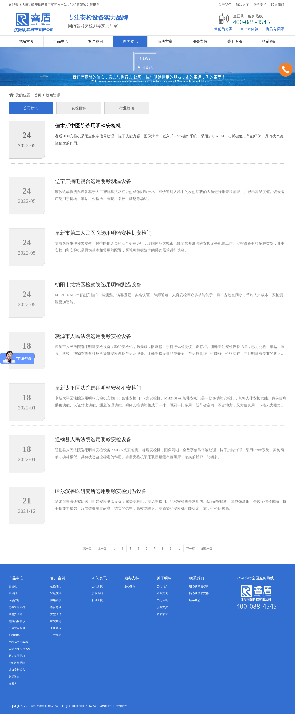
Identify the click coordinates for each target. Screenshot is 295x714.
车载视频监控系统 (20, 649)
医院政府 (55, 621)
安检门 (13, 593)
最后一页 (206, 553)
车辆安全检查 (17, 628)
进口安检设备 (17, 669)
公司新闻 (97, 586)
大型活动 (55, 614)
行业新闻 (97, 600)
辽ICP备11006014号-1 (100, 706)
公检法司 (55, 586)
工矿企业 (55, 628)
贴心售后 (129, 586)
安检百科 (97, 593)
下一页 (190, 553)
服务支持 (162, 607)
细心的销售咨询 (199, 586)
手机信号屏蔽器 (18, 642)
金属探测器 (15, 614)
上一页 (102, 553)
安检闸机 (14, 635)
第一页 (87, 553)
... (114, 553)
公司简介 (162, 586)
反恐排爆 (14, 600)
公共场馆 (55, 635)
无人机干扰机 (17, 655)
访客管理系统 (17, 607)
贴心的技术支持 (199, 593)
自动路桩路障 (17, 662)
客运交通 (55, 593)
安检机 (13, 586)
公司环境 (162, 600)
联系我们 (194, 600)
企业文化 (162, 593)
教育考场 (55, 607)
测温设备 (14, 676)
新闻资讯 (53, 95)
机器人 (13, 683)
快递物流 (55, 600)
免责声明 (122, 706)
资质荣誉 (162, 614)
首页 (37, 95)
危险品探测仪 (17, 621)
